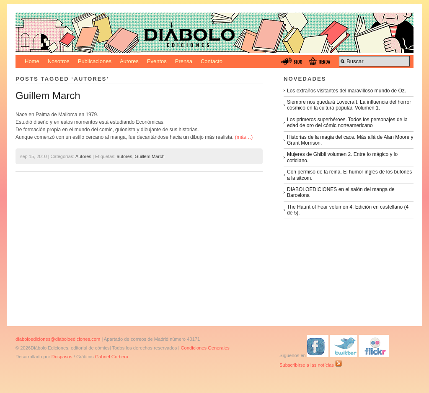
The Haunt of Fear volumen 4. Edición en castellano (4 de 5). (347, 210)
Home (32, 61)
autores (124, 156)
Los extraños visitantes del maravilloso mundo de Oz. (346, 91)
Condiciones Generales (205, 347)
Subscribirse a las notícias (310, 364)
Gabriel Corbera (112, 356)
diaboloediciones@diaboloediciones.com (58, 339)
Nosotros (59, 61)
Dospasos (62, 356)
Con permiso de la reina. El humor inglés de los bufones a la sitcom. (349, 175)
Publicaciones (94, 61)
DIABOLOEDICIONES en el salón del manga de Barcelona (341, 192)
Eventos (157, 61)
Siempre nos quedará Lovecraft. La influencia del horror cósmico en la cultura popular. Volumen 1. (349, 105)
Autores (129, 61)
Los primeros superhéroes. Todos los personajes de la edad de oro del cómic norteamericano (347, 122)
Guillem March (48, 95)
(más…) (244, 137)
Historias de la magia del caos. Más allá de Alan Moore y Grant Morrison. (350, 140)
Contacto (211, 61)
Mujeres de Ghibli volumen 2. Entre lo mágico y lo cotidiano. (342, 157)
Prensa (183, 61)
